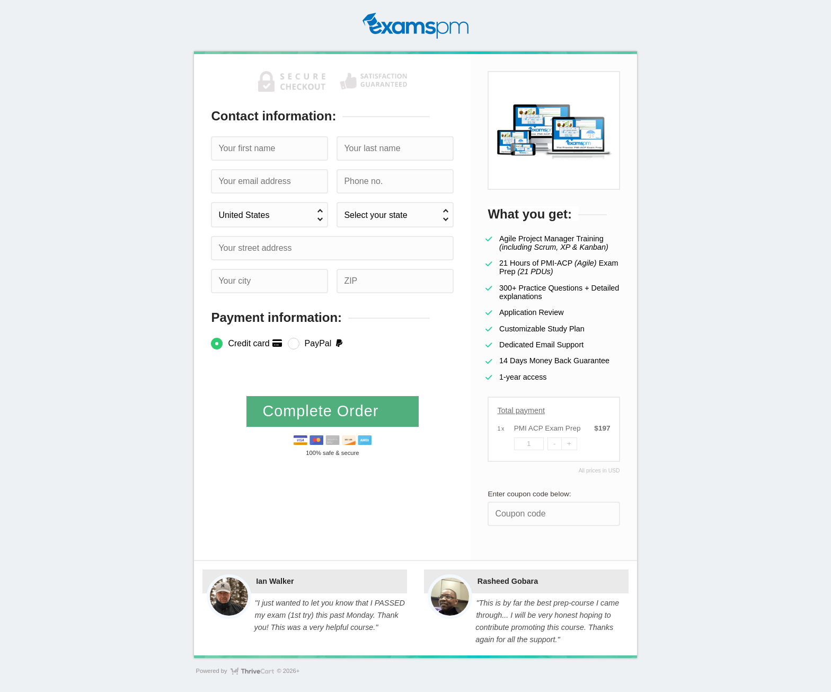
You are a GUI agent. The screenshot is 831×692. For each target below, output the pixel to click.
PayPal (324, 343)
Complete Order (322, 410)
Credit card (255, 343)
